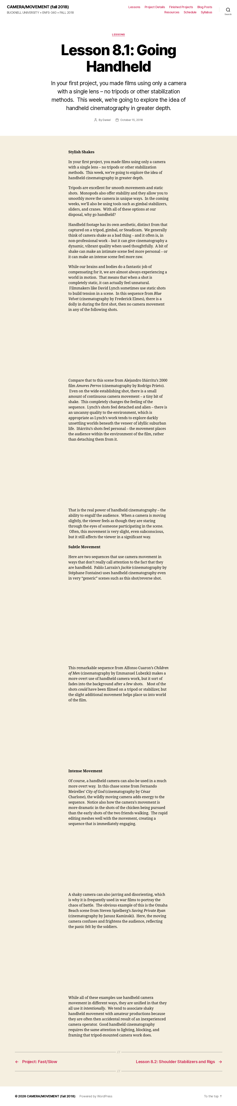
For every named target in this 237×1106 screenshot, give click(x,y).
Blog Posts (204, 7)
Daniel (106, 120)
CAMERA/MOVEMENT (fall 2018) (38, 7)
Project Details (155, 7)
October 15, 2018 (131, 120)
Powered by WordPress (95, 1096)
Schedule (190, 12)
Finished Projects (181, 7)
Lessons (134, 7)
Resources (171, 12)
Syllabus (206, 12)
